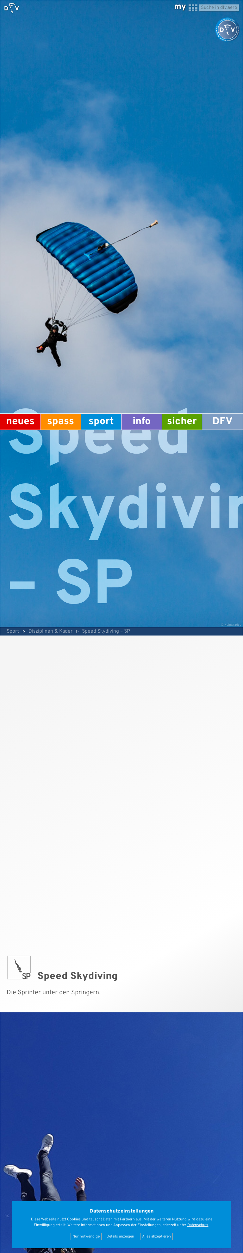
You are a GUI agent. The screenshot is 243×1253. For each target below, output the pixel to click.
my (180, 7)
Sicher (182, 421)
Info (142, 421)
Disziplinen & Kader (50, 631)
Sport (101, 421)
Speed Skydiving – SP (106, 631)
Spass (60, 421)
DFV (222, 421)
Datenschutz (198, 1225)
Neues (20, 421)
